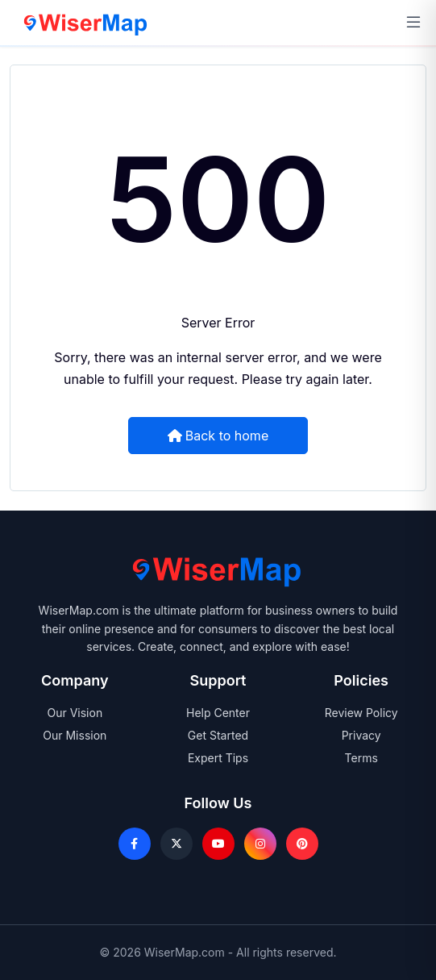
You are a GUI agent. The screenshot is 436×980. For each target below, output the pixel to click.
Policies (361, 680)
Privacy (361, 735)
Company (74, 680)
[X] (176, 844)
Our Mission (74, 735)
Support (218, 680)
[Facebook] (134, 844)
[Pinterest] (302, 844)
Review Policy (361, 712)
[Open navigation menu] (413, 22)
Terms (361, 758)
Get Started (218, 735)
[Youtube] (218, 844)
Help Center (218, 712)
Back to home (218, 435)
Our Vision (74, 712)
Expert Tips (218, 758)
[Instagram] (260, 844)
